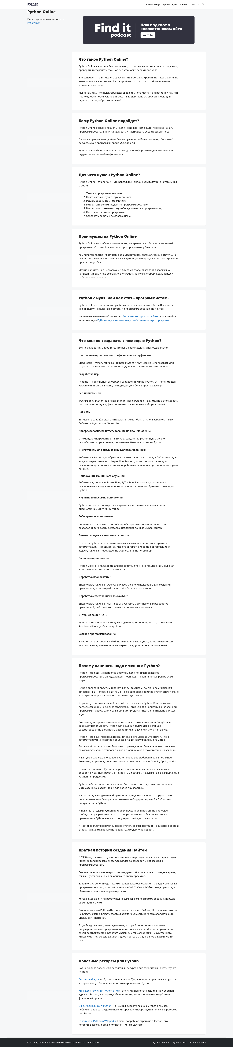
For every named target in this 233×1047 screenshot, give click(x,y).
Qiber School (179, 1042)
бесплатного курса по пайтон (140, 316)
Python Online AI (161, 1042)
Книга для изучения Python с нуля (99, 990)
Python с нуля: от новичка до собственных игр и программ (133, 320)
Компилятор (153, 4)
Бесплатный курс (89, 979)
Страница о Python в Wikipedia (97, 1021)
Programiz (33, 23)
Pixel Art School (197, 1042)
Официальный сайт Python (95, 1005)
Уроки (183, 4)
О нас (195, 4)
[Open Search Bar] (203, 4)
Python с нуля (170, 4)
